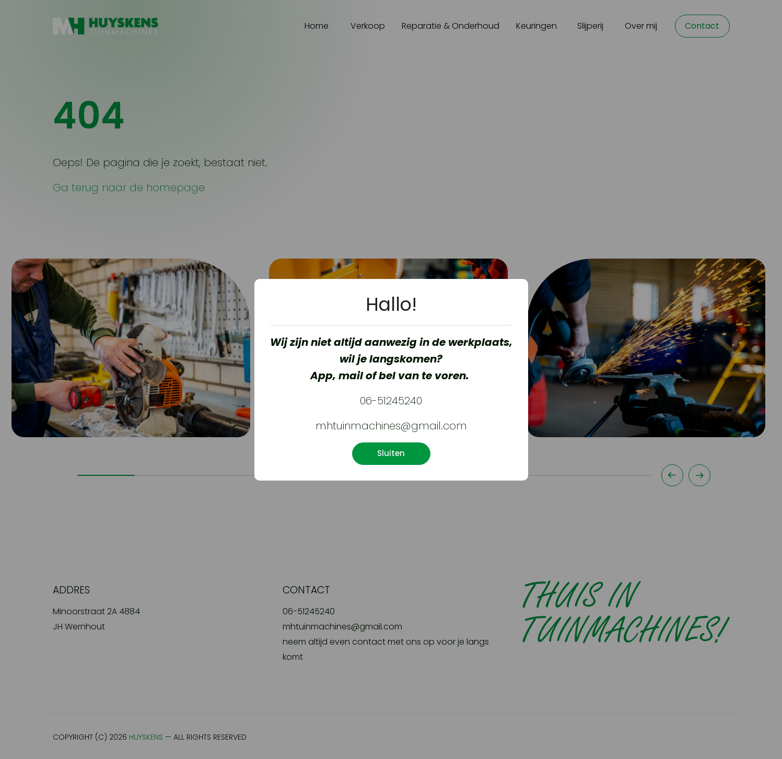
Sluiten (391, 453)
